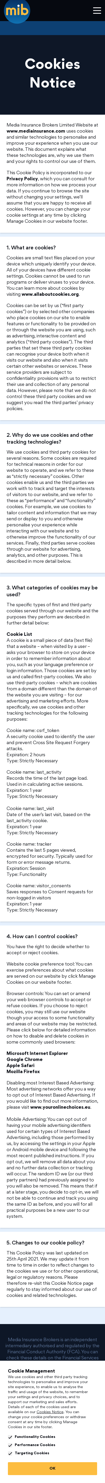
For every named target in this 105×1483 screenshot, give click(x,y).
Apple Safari (20, 1066)
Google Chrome (25, 1060)
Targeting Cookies (28, 1453)
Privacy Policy (22, 179)
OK (52, 1468)
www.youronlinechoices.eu (60, 1108)
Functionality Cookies (31, 1437)
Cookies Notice (50, 1412)
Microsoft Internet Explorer (37, 1054)
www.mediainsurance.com (36, 131)
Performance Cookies (31, 1445)
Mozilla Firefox (23, 1072)
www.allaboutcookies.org (50, 295)
